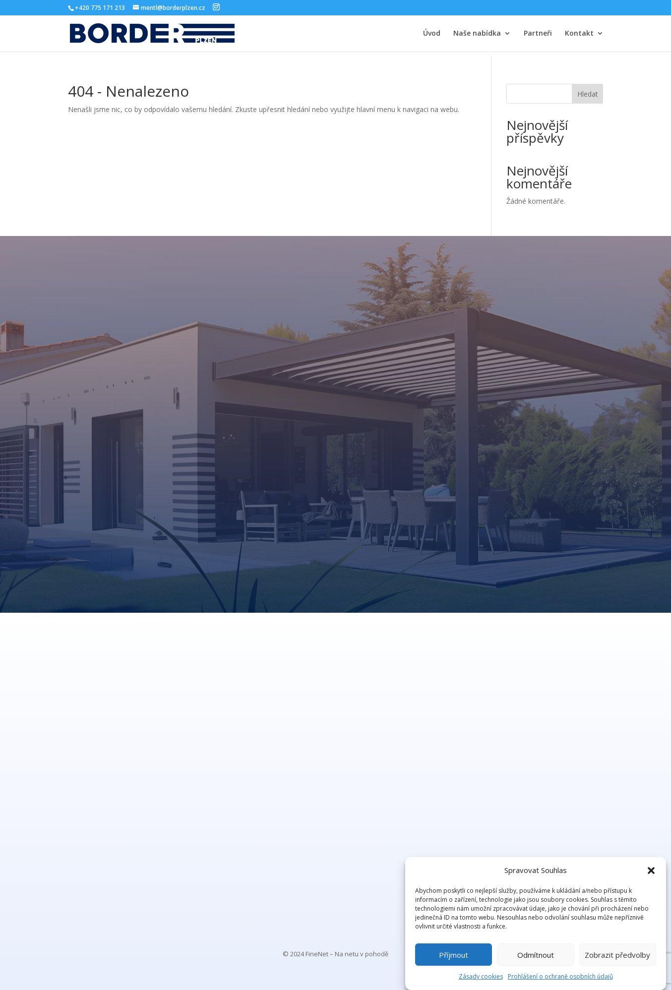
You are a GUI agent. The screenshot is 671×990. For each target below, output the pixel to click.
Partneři (538, 34)
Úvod (431, 34)
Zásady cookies (481, 976)
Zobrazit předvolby (617, 955)
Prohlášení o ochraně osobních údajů (560, 976)
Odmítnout (535, 955)
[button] (651, 870)
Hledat (587, 94)
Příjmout (453, 955)
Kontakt (579, 34)
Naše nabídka (477, 34)
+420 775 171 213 (100, 7)
